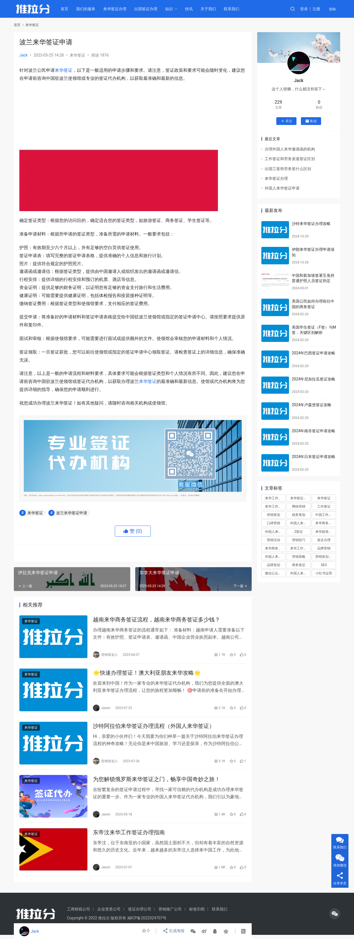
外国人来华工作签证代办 (300, 573)
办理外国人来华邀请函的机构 (290, 149)
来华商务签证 (325, 523)
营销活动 (273, 540)
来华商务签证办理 (275, 548)
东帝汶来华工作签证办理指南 (129, 836)
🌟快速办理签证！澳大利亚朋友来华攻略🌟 (147, 674)
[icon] (334, 917)
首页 (67, 9)
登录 (304, 9)
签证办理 (323, 540)
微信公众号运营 (275, 573)
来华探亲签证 (325, 532)
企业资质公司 (109, 913)
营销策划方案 (325, 557)
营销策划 (273, 515)
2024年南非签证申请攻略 (313, 431)
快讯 (191, 9)
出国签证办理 (148, 9)
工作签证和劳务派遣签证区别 (290, 159)
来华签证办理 (117, 9)
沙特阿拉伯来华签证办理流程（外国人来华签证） (154, 728)
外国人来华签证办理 (275, 532)
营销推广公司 (170, 913)
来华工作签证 (275, 498)
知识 (171, 9)
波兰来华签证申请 (71, 513)
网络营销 (298, 506)
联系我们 (233, 9)
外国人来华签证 (300, 523)
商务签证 (298, 565)
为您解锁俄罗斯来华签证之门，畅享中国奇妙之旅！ (156, 782)
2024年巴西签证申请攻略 (313, 353)
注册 (316, 9)
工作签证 (323, 506)
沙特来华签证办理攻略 (311, 223)
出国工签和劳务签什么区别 (288, 169)
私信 (311, 121)
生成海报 (174, 931)
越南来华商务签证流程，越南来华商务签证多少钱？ (156, 620)
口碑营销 (273, 523)
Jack (23, 55)
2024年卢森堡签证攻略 (311, 405)
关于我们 (210, 9)
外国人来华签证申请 (282, 188)
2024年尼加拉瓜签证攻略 (313, 379)
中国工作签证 (325, 515)
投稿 (332, 9)
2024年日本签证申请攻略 (313, 456)
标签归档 (197, 913)
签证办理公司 (139, 913)
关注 (286, 121)
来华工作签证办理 (275, 506)
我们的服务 (88, 9)
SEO (324, 565)
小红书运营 (324, 573)
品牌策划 (273, 565)
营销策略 (298, 557)
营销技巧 (298, 540)
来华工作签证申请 (300, 548)
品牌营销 (323, 548)
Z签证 (298, 532)
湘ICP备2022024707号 (146, 922)
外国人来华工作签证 (275, 557)
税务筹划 (298, 515)
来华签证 (77, 55)
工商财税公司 (78, 913)
